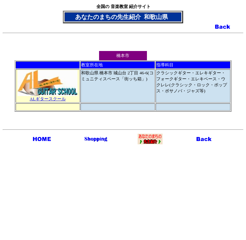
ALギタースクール (47, 96)
